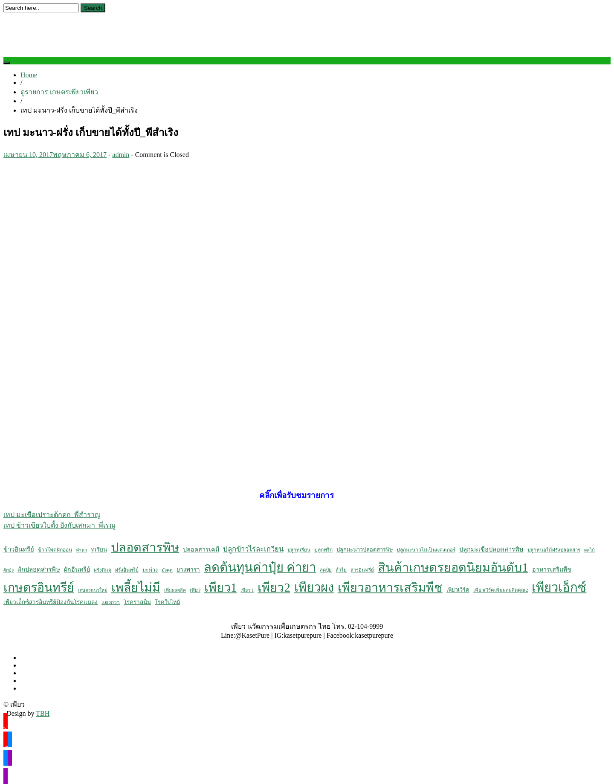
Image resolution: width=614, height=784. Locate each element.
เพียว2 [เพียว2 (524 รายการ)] (274, 587)
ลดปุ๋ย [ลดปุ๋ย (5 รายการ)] (326, 569)
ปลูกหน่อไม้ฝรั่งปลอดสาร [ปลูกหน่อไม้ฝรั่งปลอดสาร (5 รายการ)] (553, 549)
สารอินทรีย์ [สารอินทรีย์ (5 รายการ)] (362, 569)
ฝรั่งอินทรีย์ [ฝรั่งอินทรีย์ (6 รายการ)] (127, 570)
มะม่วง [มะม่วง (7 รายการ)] (150, 570)
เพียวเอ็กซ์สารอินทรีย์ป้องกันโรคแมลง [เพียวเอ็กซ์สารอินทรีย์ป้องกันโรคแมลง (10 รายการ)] (50, 602)
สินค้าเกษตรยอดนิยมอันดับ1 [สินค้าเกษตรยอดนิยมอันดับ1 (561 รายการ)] (453, 567)
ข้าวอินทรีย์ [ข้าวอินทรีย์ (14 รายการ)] (18, 549)
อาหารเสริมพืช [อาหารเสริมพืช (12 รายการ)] (551, 569)
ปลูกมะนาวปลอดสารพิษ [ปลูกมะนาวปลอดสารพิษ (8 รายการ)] (364, 550)
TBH (42, 713)
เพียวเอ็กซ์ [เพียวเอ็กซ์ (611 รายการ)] (559, 587)
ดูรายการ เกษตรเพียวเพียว (59, 92)
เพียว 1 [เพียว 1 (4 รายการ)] (247, 590)
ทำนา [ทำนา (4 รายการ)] (81, 550)
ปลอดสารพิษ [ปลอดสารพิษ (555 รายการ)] (145, 547)
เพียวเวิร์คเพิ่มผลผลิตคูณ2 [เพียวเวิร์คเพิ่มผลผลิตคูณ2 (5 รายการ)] (500, 589)
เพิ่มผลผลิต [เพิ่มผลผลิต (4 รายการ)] (175, 590)
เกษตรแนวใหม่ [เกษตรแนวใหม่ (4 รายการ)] (92, 590)
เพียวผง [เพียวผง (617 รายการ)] (314, 587)
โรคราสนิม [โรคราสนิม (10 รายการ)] (137, 602)
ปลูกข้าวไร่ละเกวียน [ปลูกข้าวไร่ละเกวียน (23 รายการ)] (253, 549)
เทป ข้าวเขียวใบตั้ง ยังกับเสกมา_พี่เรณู (59, 525)
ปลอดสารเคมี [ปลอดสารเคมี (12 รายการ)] (201, 549)
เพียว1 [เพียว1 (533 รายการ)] (220, 587)
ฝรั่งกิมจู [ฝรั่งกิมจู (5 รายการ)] (102, 569)
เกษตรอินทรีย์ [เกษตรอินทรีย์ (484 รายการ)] (38, 587)
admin (120, 154)
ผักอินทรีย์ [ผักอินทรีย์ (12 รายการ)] (77, 569)
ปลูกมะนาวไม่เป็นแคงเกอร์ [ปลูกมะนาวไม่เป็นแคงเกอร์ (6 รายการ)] (426, 550)
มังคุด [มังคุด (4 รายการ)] (167, 570)
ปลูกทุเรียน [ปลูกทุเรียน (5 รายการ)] (298, 549)
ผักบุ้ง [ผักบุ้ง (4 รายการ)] (8, 570)
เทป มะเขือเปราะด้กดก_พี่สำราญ (52, 514)
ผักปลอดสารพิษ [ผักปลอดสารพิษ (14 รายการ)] (38, 569)
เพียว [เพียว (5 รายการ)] (195, 589)
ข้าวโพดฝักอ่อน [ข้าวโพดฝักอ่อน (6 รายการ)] (55, 550)
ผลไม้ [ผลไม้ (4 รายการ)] (589, 550)
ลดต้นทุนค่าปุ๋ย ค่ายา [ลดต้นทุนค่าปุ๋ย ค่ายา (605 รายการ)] (260, 567)
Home (28, 74)
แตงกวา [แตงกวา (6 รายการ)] (110, 602)
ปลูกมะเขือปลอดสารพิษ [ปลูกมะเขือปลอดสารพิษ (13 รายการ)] (491, 549)
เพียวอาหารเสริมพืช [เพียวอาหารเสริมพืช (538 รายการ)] (390, 587)
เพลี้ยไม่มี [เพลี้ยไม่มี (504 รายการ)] (135, 587)
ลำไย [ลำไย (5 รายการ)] (341, 569)
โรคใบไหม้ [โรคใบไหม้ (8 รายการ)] (167, 602)
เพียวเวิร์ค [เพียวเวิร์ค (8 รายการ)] (457, 590)
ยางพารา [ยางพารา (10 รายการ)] (188, 569)
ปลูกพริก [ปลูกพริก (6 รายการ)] (323, 550)
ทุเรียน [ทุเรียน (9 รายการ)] (99, 549)
